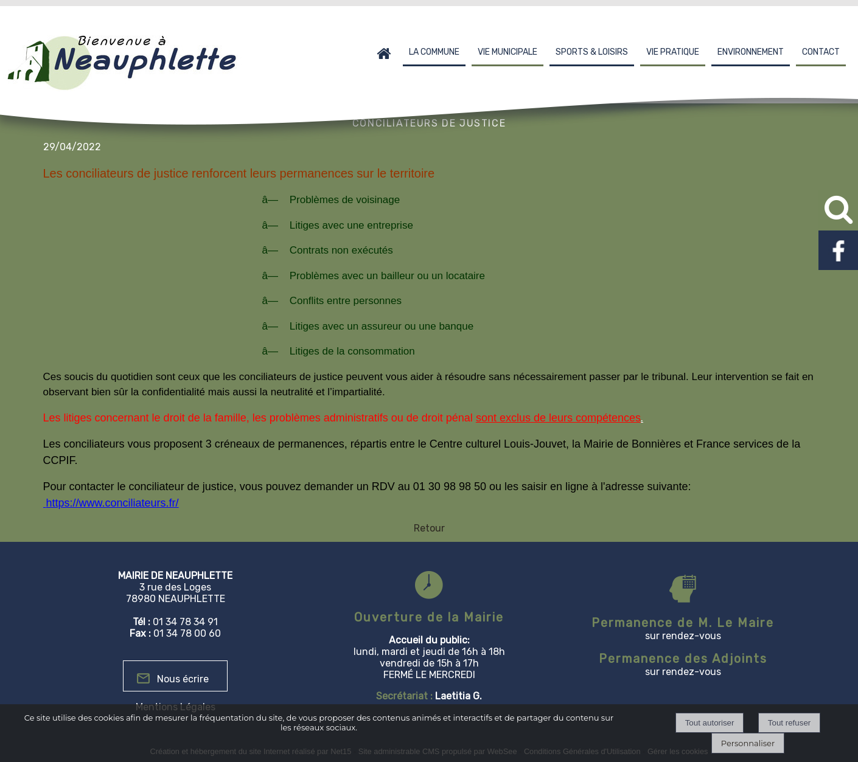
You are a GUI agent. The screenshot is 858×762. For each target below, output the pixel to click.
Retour (429, 528)
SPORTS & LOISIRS (592, 52)
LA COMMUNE (434, 52)
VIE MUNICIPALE (507, 52)
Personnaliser (748, 743)
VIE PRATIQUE (672, 52)
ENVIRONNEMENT (750, 52)
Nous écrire (183, 679)
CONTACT (821, 52)
